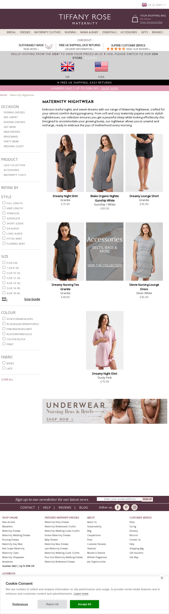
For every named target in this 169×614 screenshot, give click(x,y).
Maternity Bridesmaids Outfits (60, 526)
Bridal (11, 32)
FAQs (132, 522)
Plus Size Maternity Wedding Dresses (64, 557)
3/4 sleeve (13, 228)
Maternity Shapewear (13, 557)
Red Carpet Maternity (13, 548)
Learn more (81, 593)
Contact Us (135, 539)
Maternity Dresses (11, 530)
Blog (83, 507)
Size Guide (32, 299)
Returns (133, 535)
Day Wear (10, 126)
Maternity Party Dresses (57, 522)
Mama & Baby (89, 32)
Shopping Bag (136, 548)
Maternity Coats (15, 174)
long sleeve (14, 233)
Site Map (133, 557)
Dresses (25, 32)
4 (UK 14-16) (13, 283)
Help (47, 507)
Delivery (133, 530)
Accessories (129, 32)
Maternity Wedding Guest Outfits (62, 530)
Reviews (65, 507)
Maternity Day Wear (12, 544)
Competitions (94, 535)
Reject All (52, 604)
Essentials (109, 32)
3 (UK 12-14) (13, 278)
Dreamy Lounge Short (144, 196)
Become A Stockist (96, 552)
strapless (13, 213)
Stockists (91, 548)
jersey (10, 363)
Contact (27, 507)
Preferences (20, 604)
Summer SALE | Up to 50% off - (84, 88)
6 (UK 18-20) (13, 293)
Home (3, 95)
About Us (92, 522)
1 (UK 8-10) (13, 267)
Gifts (144, 32)
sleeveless (13, 218)
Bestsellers (7, 526)
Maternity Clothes (47, 32)
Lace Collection (14, 165)
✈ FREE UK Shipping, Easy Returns (84, 82)
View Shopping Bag (151, 22)
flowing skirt (16, 243)
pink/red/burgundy (19, 329)
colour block (16, 339)
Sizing (132, 526)
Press (89, 539)
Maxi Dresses (12, 131)
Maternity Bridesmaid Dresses (60, 561)
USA (101, 77)
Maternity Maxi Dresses (56, 544)
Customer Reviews (96, 544)
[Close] (91, 58)
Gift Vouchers (136, 552)
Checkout (84, 40)
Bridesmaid (11, 136)
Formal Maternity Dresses (57, 535)
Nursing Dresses (14, 122)
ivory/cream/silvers (20, 319)
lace (9, 368)
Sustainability (94, 526)
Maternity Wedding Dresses (16, 535)
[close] (161, 577)
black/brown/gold (19, 334)
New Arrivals (8, 522)
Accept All (84, 604)
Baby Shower (51, 539)
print (10, 344)
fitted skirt (14, 238)
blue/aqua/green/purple (23, 324)
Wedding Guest (14, 146)
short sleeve (15, 223)
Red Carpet (11, 117)
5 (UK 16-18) (13, 288)
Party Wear (11, 141)
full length (15, 203)
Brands (157, 32)
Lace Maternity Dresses (56, 548)
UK (68, 77)
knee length (15, 208)
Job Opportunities (96, 561)
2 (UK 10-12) (13, 273)
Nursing (70, 32)
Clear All (7, 379)
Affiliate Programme (97, 557)
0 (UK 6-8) (12, 262)
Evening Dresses (14, 112)
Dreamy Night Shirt (65, 196)
